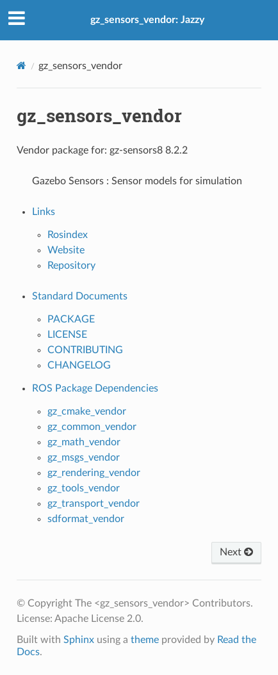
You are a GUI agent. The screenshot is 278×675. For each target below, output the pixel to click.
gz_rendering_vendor (93, 473)
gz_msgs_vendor (83, 457)
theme (145, 640)
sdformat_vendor (85, 519)
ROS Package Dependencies (95, 388)
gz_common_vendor (91, 427)
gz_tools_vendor (83, 488)
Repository (71, 265)
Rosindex (67, 235)
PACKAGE (71, 319)
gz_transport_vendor (93, 503)
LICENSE (67, 335)
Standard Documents (79, 296)
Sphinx (78, 640)
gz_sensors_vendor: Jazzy (147, 20)
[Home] (21, 65)
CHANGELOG (79, 365)
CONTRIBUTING (85, 350)
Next (236, 552)
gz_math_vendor (83, 442)
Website (66, 250)
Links (43, 212)
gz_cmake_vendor (86, 411)
